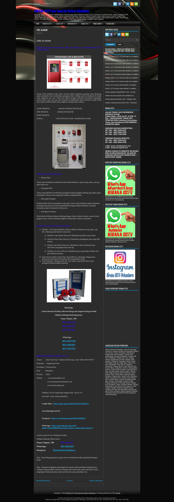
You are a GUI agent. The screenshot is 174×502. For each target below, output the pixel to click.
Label (119, 44)
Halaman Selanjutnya (96, 480)
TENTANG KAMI (111, 23)
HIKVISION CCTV (74, 23)
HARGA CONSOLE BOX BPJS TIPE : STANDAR (121, 103)
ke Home (70, 480)
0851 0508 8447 (68, 345)
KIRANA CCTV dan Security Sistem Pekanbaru (61, 10)
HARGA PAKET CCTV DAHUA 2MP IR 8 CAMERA (121, 81)
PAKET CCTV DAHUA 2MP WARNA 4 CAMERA (120, 85)
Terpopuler (110, 44)
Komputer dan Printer (109, 498)
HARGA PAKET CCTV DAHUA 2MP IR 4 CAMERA (121, 78)
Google (118, 493)
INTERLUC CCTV (48, 23)
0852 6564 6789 (68, 341)
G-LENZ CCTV (61, 23)
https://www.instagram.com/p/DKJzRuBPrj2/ (68, 418)
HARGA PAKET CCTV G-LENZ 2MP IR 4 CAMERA (121, 56)
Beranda (37, 3)
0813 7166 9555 (68, 348)
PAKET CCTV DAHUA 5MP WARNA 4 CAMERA (120, 88)
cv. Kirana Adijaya (65, 499)
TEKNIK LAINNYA (98, 23)
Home (37, 24)
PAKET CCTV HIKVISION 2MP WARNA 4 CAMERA (122, 64)
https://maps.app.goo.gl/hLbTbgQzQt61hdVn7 (71, 404)
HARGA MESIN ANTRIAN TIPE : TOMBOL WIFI (120, 99)
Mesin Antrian (98, 498)
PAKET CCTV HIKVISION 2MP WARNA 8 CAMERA (122, 67)
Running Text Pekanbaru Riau (76, 498)
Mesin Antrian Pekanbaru (64, 450)
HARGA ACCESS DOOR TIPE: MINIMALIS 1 (119, 96)
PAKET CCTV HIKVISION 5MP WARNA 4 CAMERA (122, 71)
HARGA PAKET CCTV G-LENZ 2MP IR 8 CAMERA (121, 60)
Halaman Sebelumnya (43, 480)
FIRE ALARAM (42, 30)
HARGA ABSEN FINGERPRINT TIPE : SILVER (120, 92)
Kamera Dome (47, 3)
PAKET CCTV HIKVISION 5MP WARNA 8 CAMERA (122, 74)
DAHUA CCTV (86, 23)
